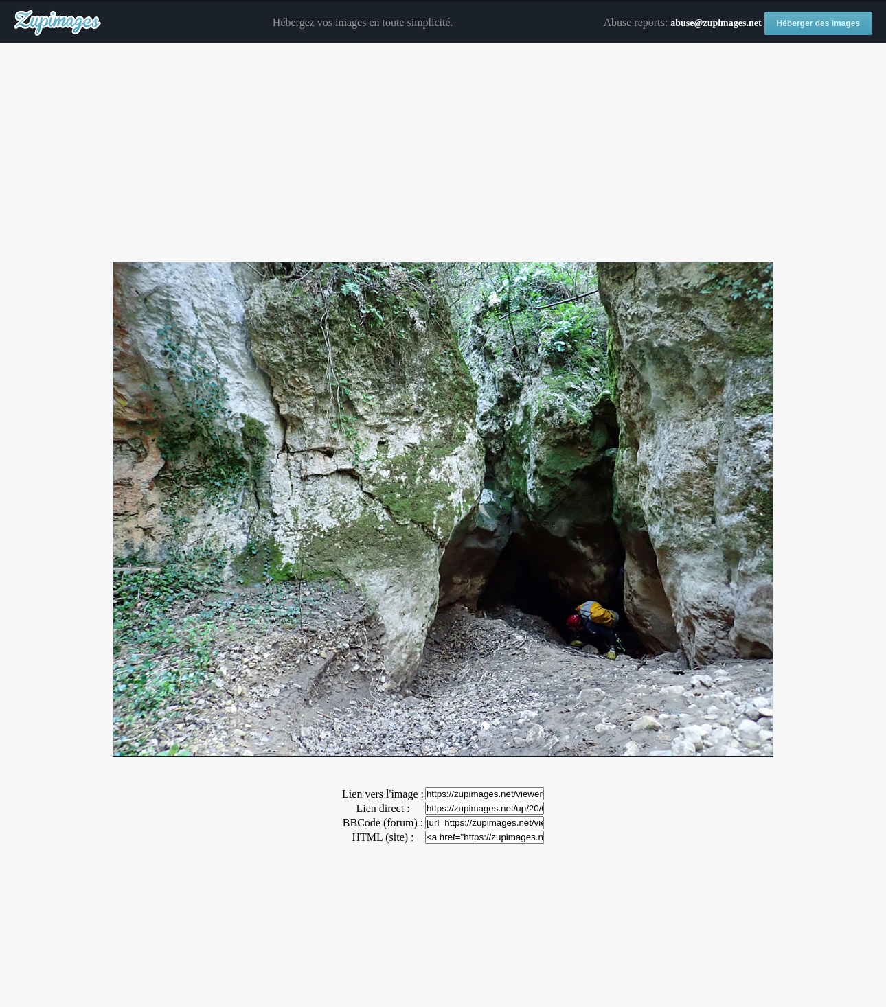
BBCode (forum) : (383, 823)
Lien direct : (382, 808)
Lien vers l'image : (383, 794)
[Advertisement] (443, 153)
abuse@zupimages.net (715, 23)
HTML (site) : (382, 837)
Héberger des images (818, 23)
